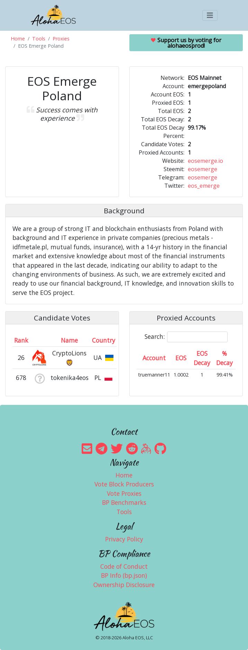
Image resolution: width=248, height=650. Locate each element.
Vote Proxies (124, 493)
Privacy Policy (124, 539)
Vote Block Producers (124, 484)
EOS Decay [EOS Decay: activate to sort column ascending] (202, 357)
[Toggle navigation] (210, 15)
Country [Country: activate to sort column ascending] (103, 340)
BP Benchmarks (124, 502)
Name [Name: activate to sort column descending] (69, 340)
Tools (38, 38)
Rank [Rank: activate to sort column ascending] (21, 340)
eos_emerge (204, 185)
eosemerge (202, 169)
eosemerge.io (205, 161)
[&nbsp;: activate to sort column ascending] (39, 340)
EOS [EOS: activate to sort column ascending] (180, 358)
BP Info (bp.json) (124, 575)
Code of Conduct (124, 566)
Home (18, 38)
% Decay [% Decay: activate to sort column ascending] (224, 357)
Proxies (61, 38)
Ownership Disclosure (124, 585)
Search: (186, 337)
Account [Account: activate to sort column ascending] (154, 358)
